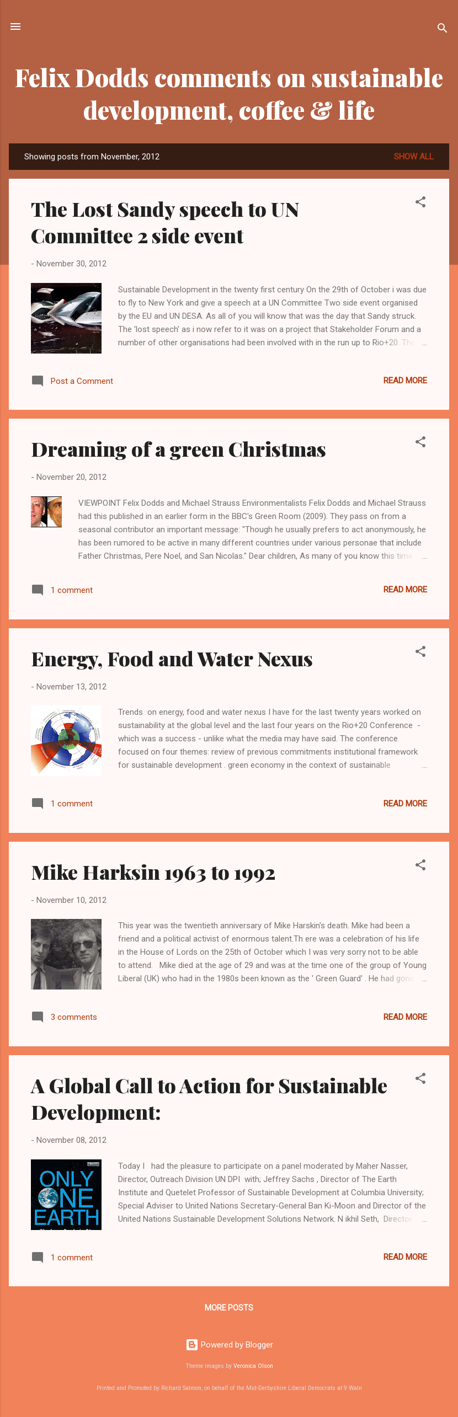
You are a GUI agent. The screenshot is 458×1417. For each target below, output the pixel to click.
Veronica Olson (253, 1366)
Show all (414, 157)
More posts (229, 1307)
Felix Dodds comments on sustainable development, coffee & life (229, 93)
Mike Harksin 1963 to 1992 (153, 871)
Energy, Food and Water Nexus (172, 658)
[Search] (442, 30)
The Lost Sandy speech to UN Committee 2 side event (165, 221)
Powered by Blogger (229, 1345)
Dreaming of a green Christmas (178, 448)
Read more (405, 381)
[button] (420, 203)
